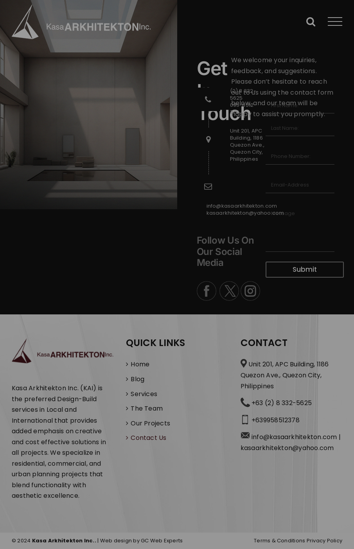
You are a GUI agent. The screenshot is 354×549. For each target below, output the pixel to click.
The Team (147, 408)
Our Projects (150, 423)
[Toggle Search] (310, 21)
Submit (305, 269)
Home (140, 364)
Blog (137, 379)
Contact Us (148, 437)
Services (144, 393)
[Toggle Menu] (335, 21)
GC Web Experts (162, 540)
